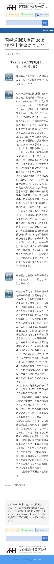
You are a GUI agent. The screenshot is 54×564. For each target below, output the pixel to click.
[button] (46, 30)
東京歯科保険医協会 (23, 559)
